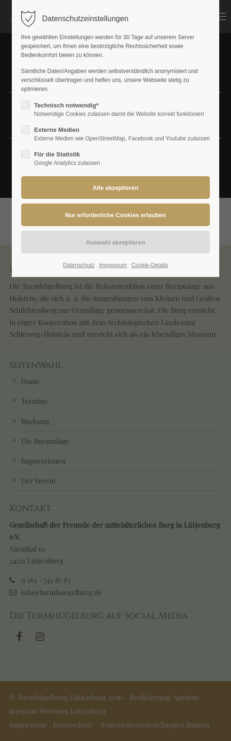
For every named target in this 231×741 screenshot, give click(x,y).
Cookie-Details (149, 265)
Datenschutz (79, 265)
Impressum (113, 265)
